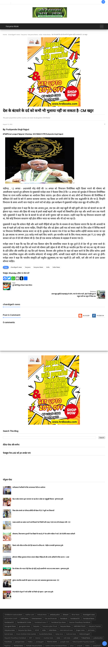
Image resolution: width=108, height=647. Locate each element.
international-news (66, 621)
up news (44, 641)
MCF (30, 629)
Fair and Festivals (51, 610)
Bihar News (76, 606)
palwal (76, 629)
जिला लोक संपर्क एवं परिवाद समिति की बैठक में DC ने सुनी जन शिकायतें (33, 502)
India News (47, 34)
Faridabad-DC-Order (24, 614)
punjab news (64, 633)
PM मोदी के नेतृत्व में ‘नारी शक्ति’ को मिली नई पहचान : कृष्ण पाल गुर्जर (32, 583)
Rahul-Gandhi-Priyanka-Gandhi (84, 633)
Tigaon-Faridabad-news (23, 641)
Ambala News (42, 606)
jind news (91, 621)
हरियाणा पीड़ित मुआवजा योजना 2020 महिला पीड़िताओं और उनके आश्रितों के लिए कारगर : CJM (40, 548)
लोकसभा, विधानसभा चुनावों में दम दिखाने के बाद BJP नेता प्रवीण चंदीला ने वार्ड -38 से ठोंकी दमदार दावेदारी (43, 525)
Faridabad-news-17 (41, 614)
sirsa (72, 637)
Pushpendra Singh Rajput (17, 129)
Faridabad (63, 610)
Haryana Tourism (95, 618)
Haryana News (33, 34)
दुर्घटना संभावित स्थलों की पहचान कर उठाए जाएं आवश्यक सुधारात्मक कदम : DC (35, 572)
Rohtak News (18, 637)
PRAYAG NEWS (52, 633)
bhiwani (65, 606)
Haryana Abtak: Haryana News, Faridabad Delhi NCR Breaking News (43, 645)
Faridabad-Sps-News (58, 614)
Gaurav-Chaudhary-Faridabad (79, 614)
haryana (24, 34)
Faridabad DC (75, 610)
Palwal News (85, 629)
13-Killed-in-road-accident (13, 606)
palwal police (98, 629)
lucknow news (71, 625)
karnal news (8, 625)
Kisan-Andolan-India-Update (26, 625)
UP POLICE (53, 641)
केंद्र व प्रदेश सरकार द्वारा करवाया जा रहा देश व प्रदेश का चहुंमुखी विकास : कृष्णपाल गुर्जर (37, 490)
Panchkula (8, 633)
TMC (36, 641)
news (58, 629)
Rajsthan (7, 637)
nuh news (67, 629)
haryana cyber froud (50, 618)
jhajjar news (80, 621)
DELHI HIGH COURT (10, 610)
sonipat (79, 637)
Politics (30, 633)
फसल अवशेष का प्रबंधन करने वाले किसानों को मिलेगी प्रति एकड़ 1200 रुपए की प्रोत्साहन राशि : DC (41, 513)
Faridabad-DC (9, 614)
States (87, 637)
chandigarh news (14, 34)
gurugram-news (24, 618)
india (40, 34)
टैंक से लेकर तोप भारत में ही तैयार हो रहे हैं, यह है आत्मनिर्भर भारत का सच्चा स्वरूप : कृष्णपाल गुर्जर (40, 560)
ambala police (55, 606)
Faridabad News (88, 610)
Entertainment (37, 610)
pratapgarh (40, 633)
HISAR (37, 621)
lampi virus (59, 625)
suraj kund (96, 637)
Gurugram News (10, 618)
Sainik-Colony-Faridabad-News (56, 637)
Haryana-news (9, 621)
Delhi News (24, 610)
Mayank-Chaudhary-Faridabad (15, 629)
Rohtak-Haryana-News (34, 637)
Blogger (86, 307)
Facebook (100, 307)
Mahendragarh (84, 625)
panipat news (20, 633)
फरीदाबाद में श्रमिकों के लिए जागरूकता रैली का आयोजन (28, 479)
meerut (37, 629)
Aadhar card (29, 606)
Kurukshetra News (45, 625)
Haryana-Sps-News (25, 621)
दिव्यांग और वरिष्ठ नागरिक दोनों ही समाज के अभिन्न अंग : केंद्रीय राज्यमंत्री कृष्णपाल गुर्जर (37, 537)
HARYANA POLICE (79, 618)
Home (5, 34)
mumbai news (48, 629)
